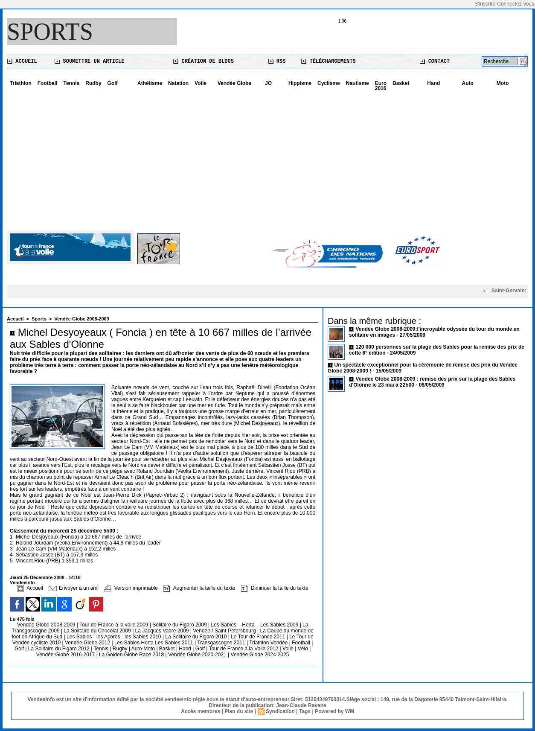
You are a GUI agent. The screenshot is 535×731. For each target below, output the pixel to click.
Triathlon (21, 83)
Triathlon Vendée (269, 643)
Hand (433, 83)
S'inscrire (484, 4)
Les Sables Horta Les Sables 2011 (153, 643)
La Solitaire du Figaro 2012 (59, 649)
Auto (468, 83)
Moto (503, 83)
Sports (50, 31)
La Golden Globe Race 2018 (132, 655)
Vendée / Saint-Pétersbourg (225, 631)
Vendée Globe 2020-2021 (198, 655)
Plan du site (238, 711)
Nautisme (357, 83)
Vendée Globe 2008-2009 (81, 318)
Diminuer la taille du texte (274, 588)
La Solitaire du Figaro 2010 (196, 637)
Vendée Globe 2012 (88, 643)
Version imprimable (130, 588)
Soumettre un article (89, 61)
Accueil (22, 61)
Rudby (93, 83)
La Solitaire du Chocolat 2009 (98, 631)
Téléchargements (328, 61)
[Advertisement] (267, 158)
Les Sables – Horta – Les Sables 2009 (255, 625)
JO (268, 83)
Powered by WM (334, 711)
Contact (435, 61)
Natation (178, 83)
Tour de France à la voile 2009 (114, 625)
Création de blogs (203, 61)
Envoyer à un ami (74, 588)
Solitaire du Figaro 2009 (180, 625)
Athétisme (149, 83)
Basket (401, 83)
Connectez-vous (515, 4)
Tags (305, 711)
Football (48, 83)
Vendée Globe (234, 83)
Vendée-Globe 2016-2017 (65, 655)
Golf (113, 83)
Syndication (280, 711)
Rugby (121, 649)
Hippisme (299, 83)
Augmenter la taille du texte (199, 588)
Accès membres (200, 711)
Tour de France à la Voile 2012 (244, 649)
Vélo (303, 649)
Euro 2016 (381, 85)
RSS (277, 61)
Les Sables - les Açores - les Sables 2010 (115, 637)
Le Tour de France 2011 (258, 637)
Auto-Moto (144, 649)
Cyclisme (328, 83)
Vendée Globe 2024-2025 (260, 655)
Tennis (71, 83)
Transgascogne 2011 (222, 643)
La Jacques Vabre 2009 (162, 631)
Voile (200, 83)
